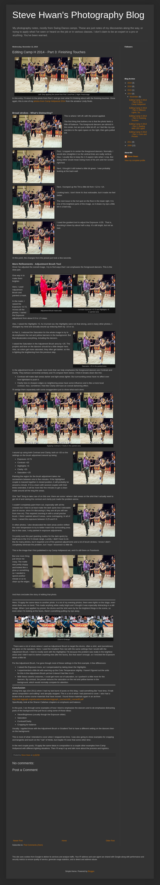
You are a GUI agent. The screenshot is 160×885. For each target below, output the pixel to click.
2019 (130, 83)
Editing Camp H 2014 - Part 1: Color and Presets (138, 134)
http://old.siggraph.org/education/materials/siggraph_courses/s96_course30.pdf (47, 699)
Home (64, 841)
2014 (130, 94)
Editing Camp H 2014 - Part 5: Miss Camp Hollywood (138, 102)
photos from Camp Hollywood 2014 (49, 101)
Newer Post (18, 841)
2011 (130, 142)
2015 (130, 90)
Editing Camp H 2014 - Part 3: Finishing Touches (138, 118)
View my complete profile (135, 160)
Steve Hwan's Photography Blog (78, 15)
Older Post (110, 841)
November (134, 97)
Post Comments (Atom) (33, 845)
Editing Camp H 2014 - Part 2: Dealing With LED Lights (138, 126)
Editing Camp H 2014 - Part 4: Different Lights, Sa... (138, 110)
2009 (130, 145)
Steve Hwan (133, 156)
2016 (130, 86)
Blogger (91, 871)
